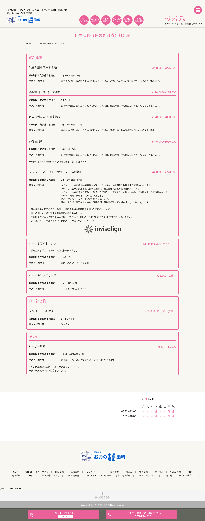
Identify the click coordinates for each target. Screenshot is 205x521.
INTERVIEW (117, 20)
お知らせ (167, 475)
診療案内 (75, 472)
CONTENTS (95, 20)
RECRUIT (128, 20)
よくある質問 (112, 472)
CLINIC (106, 20)
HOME (29, 43)
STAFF (84, 20)
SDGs (190, 472)
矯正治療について (50, 475)
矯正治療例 (73, 475)
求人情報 (159, 472)
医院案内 (59, 472)
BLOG (139, 20)
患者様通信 (175, 472)
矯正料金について (147, 475)
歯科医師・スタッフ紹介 (36, 472)
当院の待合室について (189, 475)
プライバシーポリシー (10, 488)
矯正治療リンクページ (22, 475)
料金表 (129, 472)
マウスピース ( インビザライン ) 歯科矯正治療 (108, 475)
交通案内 (143, 472)
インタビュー (92, 472)
